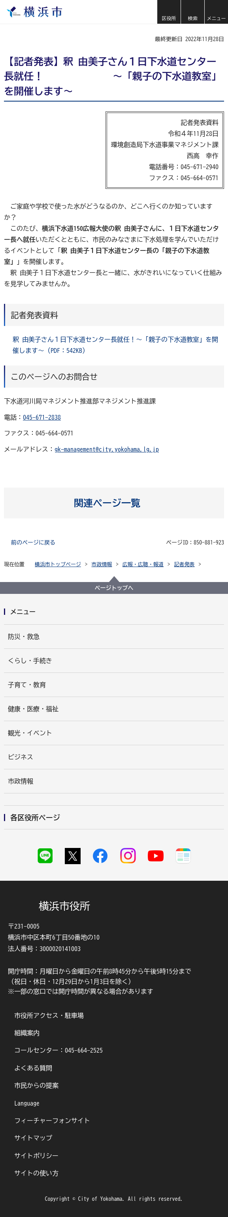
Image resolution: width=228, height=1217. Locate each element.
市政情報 (102, 564)
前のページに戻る (33, 542)
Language (27, 1103)
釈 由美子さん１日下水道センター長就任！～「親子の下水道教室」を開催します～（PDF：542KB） (115, 345)
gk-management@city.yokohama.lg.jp (107, 449)
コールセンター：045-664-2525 (58, 1050)
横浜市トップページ (58, 564)
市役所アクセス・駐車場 (49, 1015)
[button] (169, 12)
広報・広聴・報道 (143, 564)
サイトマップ (33, 1138)
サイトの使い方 (36, 1173)
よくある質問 (33, 1068)
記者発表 (184, 564)
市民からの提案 (36, 1085)
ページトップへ (114, 588)
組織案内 (27, 1033)
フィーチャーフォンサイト (52, 1120)
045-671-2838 (42, 417)
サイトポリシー (36, 1156)
